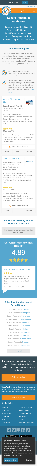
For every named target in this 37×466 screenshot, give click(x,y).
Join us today (18, 377)
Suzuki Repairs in (18, 309)
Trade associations (25, 407)
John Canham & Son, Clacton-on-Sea (17, 269)
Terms (21, 419)
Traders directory (25, 413)
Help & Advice (6, 413)
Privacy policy (24, 410)
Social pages (6, 422)
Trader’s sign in (30, 6)
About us (5, 407)
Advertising (5, 410)
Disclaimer (23, 416)
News (3, 419)
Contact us (5, 416)
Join (24, 2)
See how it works (18, 397)
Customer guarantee (26, 422)
